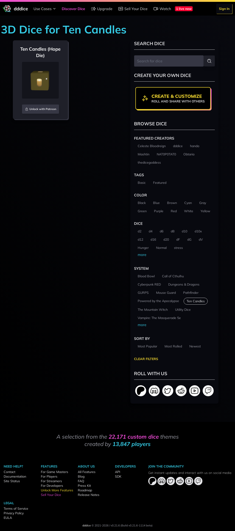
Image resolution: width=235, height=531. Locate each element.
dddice (86, 525)
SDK (118, 476)
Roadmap (85, 490)
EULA (8, 518)
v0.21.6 (115, 525)
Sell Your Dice (133, 8)
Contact (9, 472)
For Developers (52, 486)
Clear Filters (146, 359)
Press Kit (84, 486)
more (142, 254)
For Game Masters (54, 472)
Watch (162, 8)
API (117, 472)
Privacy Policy (14, 513)
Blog (81, 476)
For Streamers (51, 481)
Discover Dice (73, 8)
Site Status (12, 481)
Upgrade (101, 8)
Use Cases (45, 8)
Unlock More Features (57, 490)
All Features (86, 472)
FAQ (81, 481)
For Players (49, 476)
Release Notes (88, 495)
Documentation (15, 476)
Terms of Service (16, 508)
